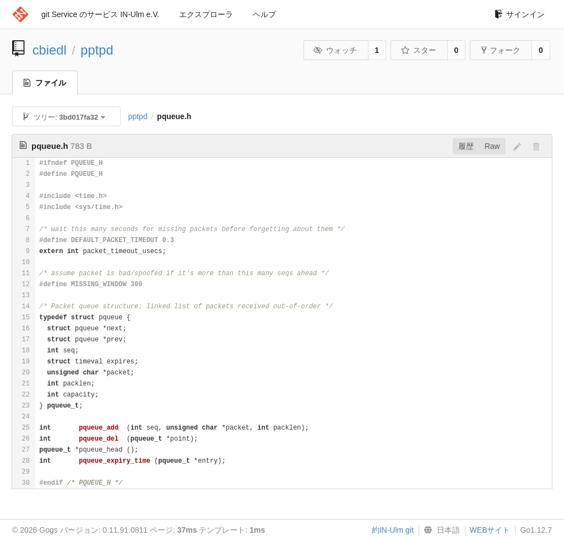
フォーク (500, 50)
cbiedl (49, 49)
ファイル (45, 82)
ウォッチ (335, 50)
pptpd (96, 49)
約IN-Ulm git (393, 530)
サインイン (520, 14)
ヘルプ (264, 14)
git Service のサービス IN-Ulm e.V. (100, 14)
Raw (492, 146)
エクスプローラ (206, 14)
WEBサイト (490, 530)
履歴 (466, 146)
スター (418, 50)
